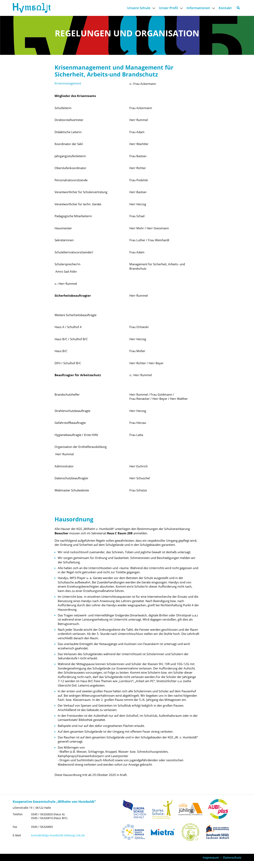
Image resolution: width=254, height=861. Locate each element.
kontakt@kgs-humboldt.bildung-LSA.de (58, 835)
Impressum (211, 857)
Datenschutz (232, 857)
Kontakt (225, 8)
